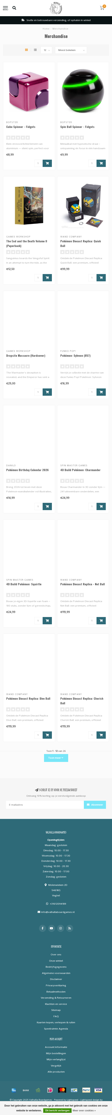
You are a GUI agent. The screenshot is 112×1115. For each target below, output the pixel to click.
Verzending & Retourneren (56, 997)
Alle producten (56, 1071)
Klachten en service (56, 1004)
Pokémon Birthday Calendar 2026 (27, 470)
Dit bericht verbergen (57, 1110)
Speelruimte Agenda (56, 1028)
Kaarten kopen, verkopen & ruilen (56, 1022)
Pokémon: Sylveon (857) (75, 355)
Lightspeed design (89, 1099)
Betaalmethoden (56, 991)
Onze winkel (56, 960)
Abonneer (95, 804)
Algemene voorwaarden (56, 973)
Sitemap (56, 1010)
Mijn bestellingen (56, 1053)
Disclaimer (56, 979)
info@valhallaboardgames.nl (58, 912)
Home (46, 28)
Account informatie (56, 1047)
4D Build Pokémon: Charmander (80, 470)
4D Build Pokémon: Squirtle (23, 584)
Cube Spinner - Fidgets (20, 126)
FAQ (56, 1016)
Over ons (56, 954)
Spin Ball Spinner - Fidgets (77, 126)
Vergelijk (56, 1065)
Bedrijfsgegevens (56, 966)
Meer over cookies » (84, 1110)
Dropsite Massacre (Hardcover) (25, 355)
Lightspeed (72, 1099)
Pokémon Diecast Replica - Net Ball (82, 584)
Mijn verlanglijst (56, 1059)
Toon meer (55, 758)
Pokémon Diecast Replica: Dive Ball (28, 698)
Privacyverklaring (56, 985)
